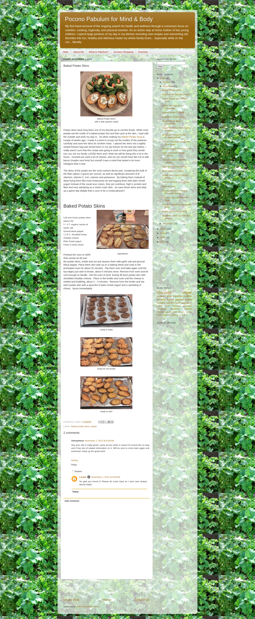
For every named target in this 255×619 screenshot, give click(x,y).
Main (65, 51)
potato (94, 426)
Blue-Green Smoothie (172, 171)
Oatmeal (176, 306)
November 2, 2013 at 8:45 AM (105, 477)
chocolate (164, 292)
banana (188, 309)
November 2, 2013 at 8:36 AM (99, 440)
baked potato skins (80, 426)
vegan (187, 292)
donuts (189, 312)
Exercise (143, 51)
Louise (83, 477)
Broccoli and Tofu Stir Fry (174, 166)
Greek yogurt (167, 315)
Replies (78, 471)
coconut (177, 296)
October (167, 82)
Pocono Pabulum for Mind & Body (109, 19)
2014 (163, 229)
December (168, 223)
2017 (163, 242)
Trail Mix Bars (169, 186)
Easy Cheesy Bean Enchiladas (171, 122)
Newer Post (71, 599)
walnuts (170, 303)
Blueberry (175, 309)
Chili (159, 315)
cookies (161, 296)
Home (107, 599)
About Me (78, 51)
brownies (187, 306)
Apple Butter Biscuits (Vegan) (176, 94)
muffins (187, 296)
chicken (160, 312)
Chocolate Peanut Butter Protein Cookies (174, 136)
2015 (163, 233)
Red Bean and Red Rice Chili (176, 148)
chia (169, 296)
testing (74, 460)
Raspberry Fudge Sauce (174, 117)
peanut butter (183, 299)
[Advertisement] (106, 588)
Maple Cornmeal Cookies (174, 211)
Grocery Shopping (123, 51)
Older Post (142, 599)
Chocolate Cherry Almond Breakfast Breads (174, 191)
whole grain (163, 306)
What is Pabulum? (99, 51)
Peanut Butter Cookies (173, 112)
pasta (168, 312)
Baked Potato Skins (171, 90)
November (168, 86)
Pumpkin (161, 303)
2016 (163, 237)
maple (178, 303)
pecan (176, 315)
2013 (163, 78)
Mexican (182, 315)
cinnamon (161, 309)
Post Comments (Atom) (88, 606)
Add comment (72, 501)
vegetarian (186, 303)
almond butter (165, 299)
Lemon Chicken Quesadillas (176, 182)
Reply (74, 464)
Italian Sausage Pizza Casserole (172, 106)
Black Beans (178, 312)
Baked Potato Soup (131, 137)
